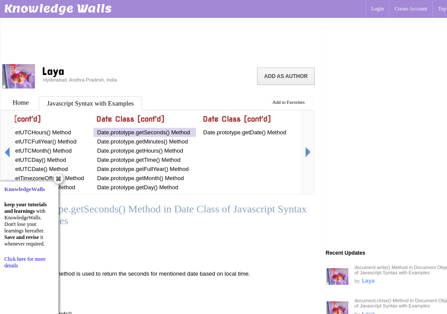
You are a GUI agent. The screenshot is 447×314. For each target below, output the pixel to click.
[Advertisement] (161, 41)
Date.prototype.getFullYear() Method (143, 169)
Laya (368, 280)
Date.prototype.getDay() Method (137, 187)
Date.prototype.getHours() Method (140, 150)
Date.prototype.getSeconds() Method (143, 132)
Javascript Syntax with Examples (90, 103)
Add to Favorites (288, 102)
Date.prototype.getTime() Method (138, 160)
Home (21, 102)
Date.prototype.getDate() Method (244, 132)
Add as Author (286, 76)
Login (377, 9)
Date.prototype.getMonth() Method (140, 178)
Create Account (411, 9)
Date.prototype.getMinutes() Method (142, 141)
